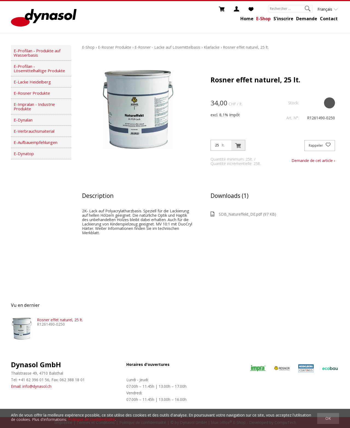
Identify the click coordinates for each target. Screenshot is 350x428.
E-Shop (263, 19)
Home (246, 19)
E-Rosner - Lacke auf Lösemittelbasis (167, 47)
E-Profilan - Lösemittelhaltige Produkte (39, 68)
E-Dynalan (23, 120)
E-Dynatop (24, 153)
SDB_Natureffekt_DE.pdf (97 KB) (243, 214)
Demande (306, 19)
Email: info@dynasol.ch (31, 386)
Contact (329, 19)
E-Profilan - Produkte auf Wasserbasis (37, 53)
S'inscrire (283, 19)
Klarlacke (212, 47)
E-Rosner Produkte (32, 93)
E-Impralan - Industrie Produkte (34, 106)
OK (328, 418)
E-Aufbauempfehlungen (35, 142)
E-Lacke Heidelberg (32, 82)
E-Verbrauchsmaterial (34, 131)
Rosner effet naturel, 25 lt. (246, 47)
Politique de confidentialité (91, 419)
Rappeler (320, 145)
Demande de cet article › (313, 160)
